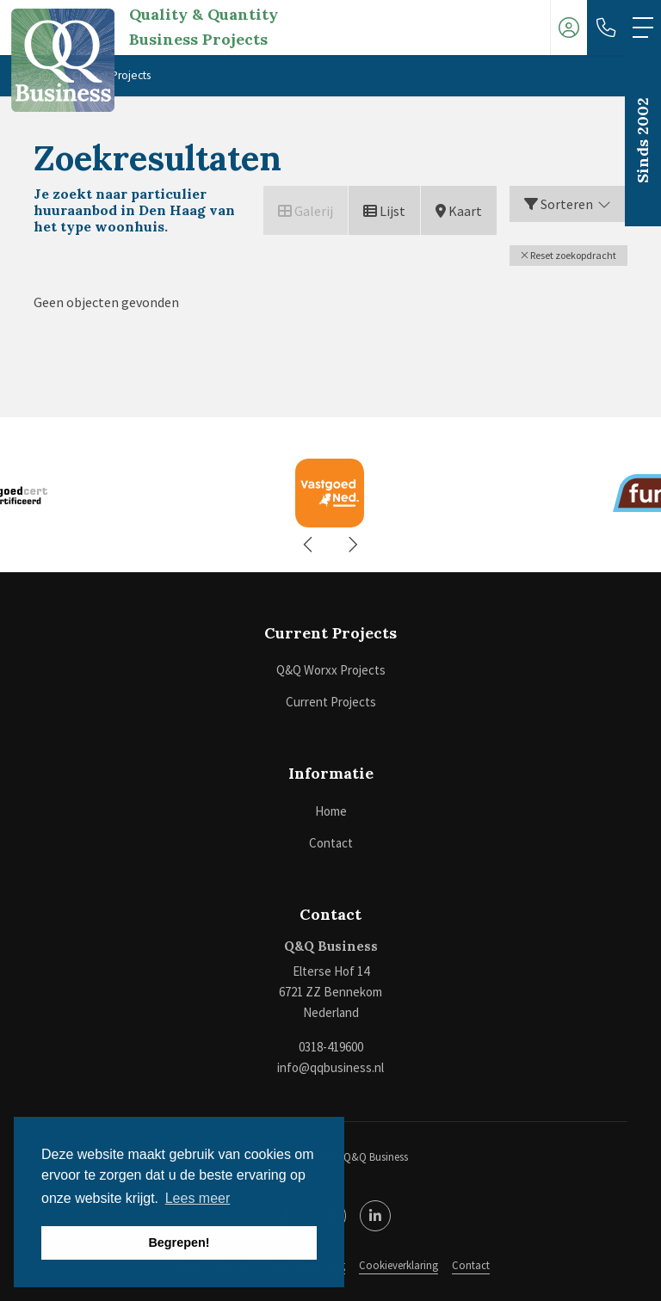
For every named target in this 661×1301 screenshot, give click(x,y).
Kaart (459, 210)
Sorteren (568, 204)
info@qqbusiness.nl (330, 1067)
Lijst (384, 210)
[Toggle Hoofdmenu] (643, 27)
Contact (471, 1265)
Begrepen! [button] (178, 1242)
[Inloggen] (569, 27)
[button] (568, 255)
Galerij (305, 210)
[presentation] (309, 544)
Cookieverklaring (398, 1265)
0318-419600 (331, 1047)
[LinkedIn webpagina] (375, 1215)
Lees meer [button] (198, 1198)
